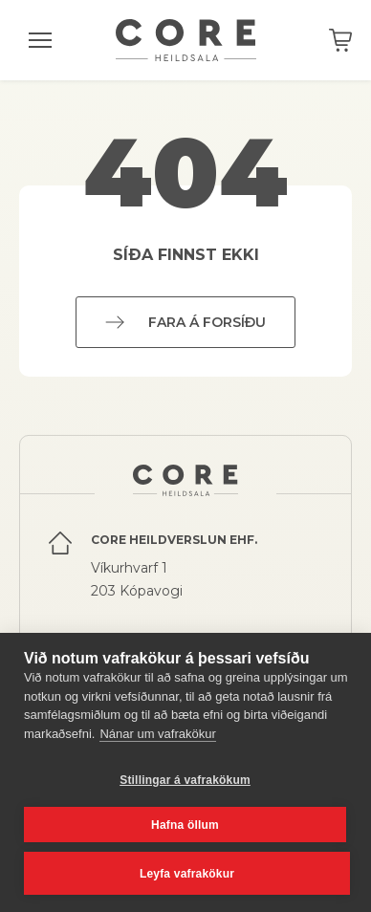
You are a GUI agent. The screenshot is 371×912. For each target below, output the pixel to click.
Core (186, 40)
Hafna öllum (185, 825)
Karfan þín (340, 40)
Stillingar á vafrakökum (185, 780)
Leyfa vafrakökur (187, 873)
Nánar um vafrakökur (157, 734)
